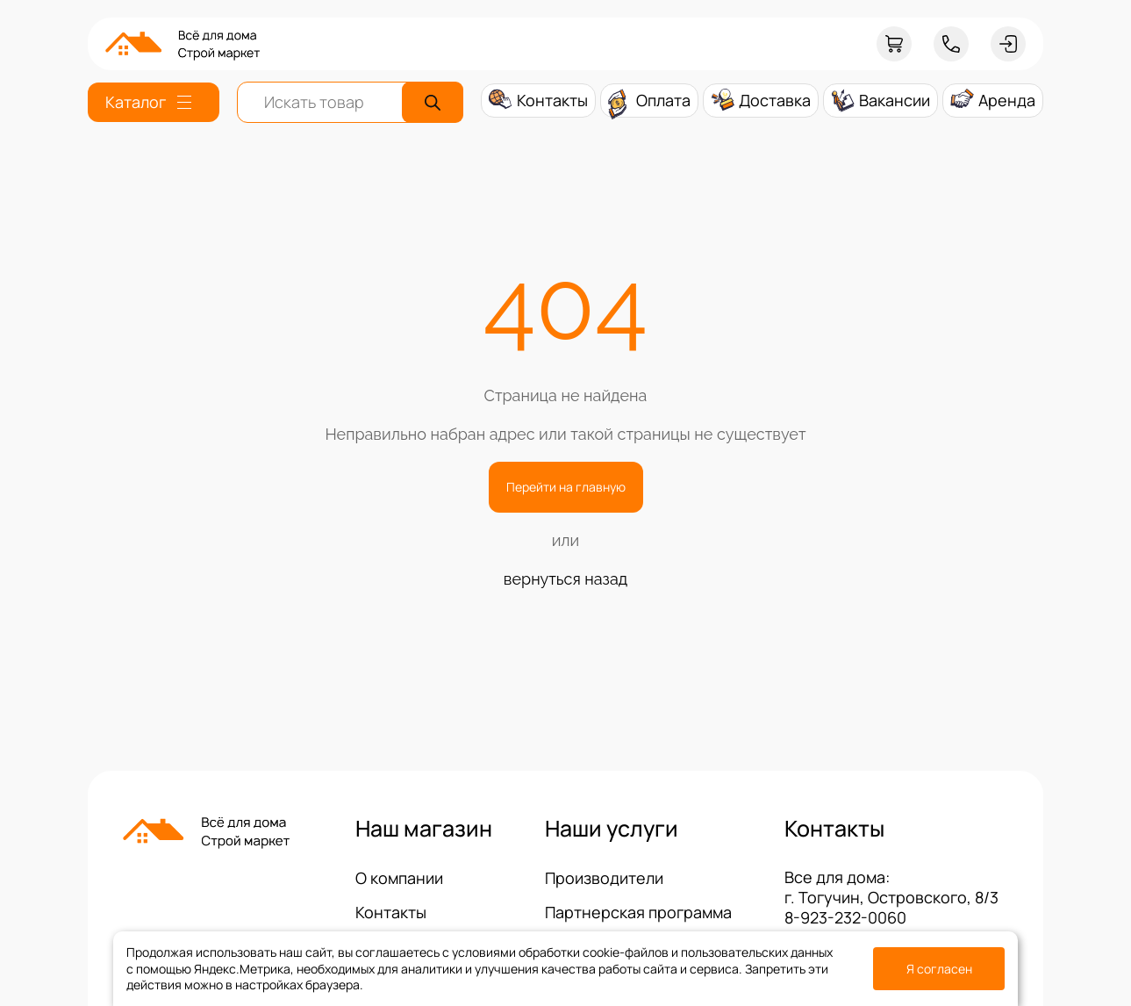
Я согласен (939, 968)
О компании (399, 877)
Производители (604, 877)
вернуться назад (565, 579)
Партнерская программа (638, 912)
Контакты (390, 912)
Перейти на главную (566, 486)
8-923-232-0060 (845, 917)
